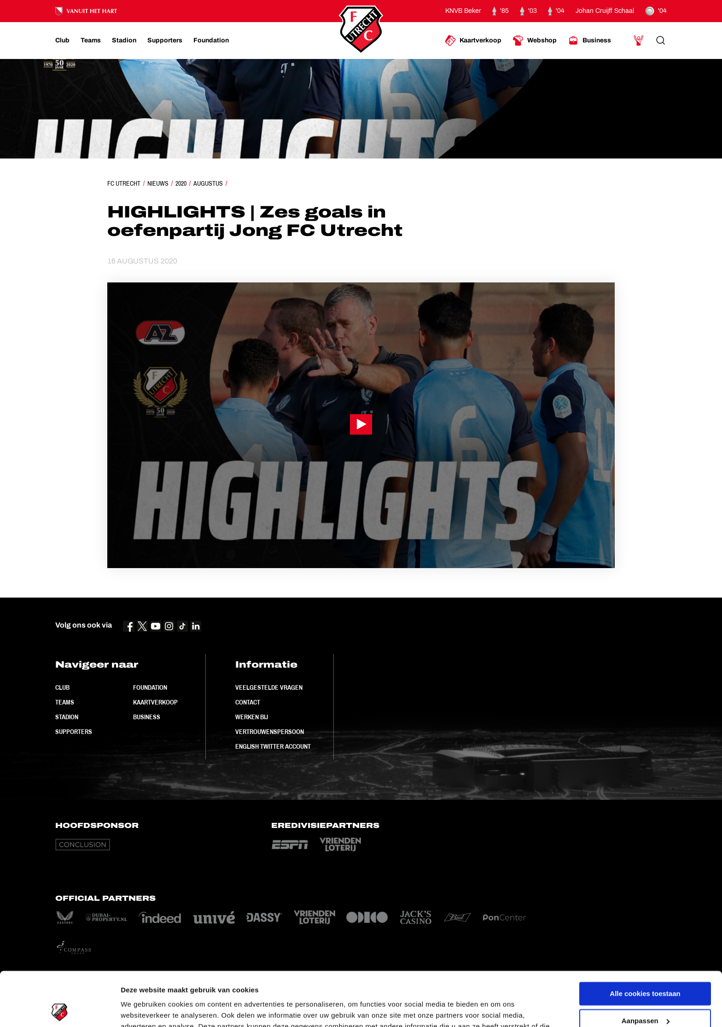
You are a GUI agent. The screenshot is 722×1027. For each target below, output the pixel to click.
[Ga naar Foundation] (211, 40)
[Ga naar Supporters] (164, 40)
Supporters (73, 732)
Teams (64, 702)
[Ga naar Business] (589, 40)
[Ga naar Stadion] (124, 40)
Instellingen (140, 1009)
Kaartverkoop (155, 702)
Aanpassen (646, 966)
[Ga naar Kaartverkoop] (473, 40)
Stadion (66, 717)
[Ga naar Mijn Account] (638, 40)
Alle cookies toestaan (645, 940)
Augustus (208, 183)
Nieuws (158, 183)
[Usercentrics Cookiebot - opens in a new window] (59, 1009)
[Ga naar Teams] (91, 40)
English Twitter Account (273, 746)
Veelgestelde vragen (269, 687)
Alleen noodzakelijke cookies (645, 994)
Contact (247, 702)
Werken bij (251, 717)
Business (146, 717)
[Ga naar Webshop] (534, 40)
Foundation (150, 687)
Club (62, 687)
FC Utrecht (123, 183)
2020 (180, 183)
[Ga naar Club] (62, 40)
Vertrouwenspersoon (269, 732)
